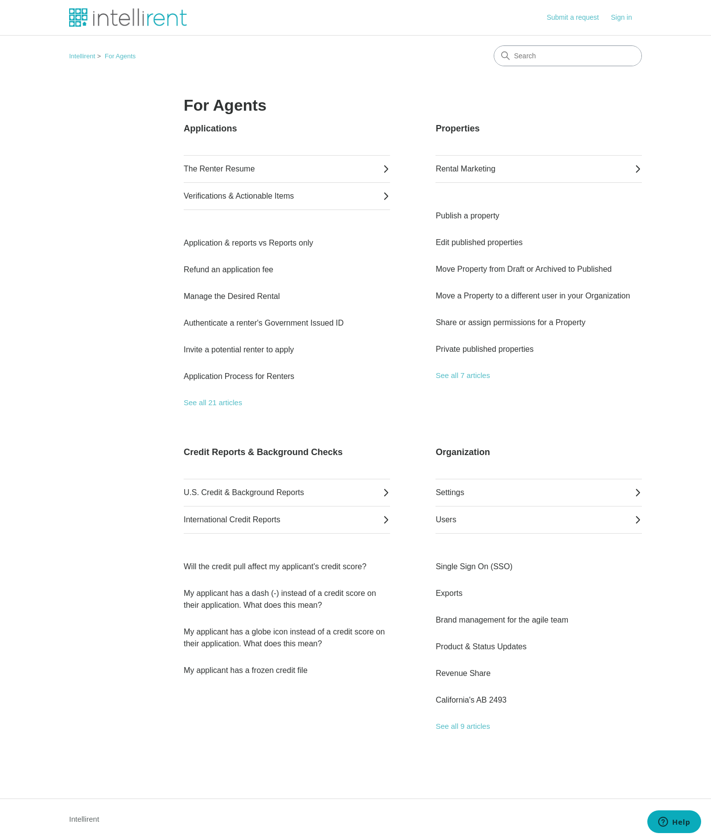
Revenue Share (462, 673)
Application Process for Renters (239, 376)
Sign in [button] (621, 17)
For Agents (120, 56)
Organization (462, 452)
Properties (457, 128)
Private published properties (484, 349)
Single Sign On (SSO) (474, 566)
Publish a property (467, 215)
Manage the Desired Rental (232, 296)
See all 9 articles (462, 726)
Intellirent (82, 56)
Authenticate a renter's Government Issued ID (264, 323)
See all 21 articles (213, 402)
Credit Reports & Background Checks (263, 452)
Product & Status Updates (480, 646)
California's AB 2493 (471, 700)
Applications (210, 128)
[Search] (567, 56)
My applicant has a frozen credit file (246, 670)
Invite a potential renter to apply (239, 349)
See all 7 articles (462, 375)
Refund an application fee (228, 269)
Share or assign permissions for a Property (510, 322)
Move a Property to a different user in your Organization (532, 296)
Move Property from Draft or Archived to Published (523, 269)
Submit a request (573, 17)
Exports (448, 593)
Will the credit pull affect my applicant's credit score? (275, 566)
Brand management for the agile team (501, 620)
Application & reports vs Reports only (248, 243)
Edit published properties (478, 242)
